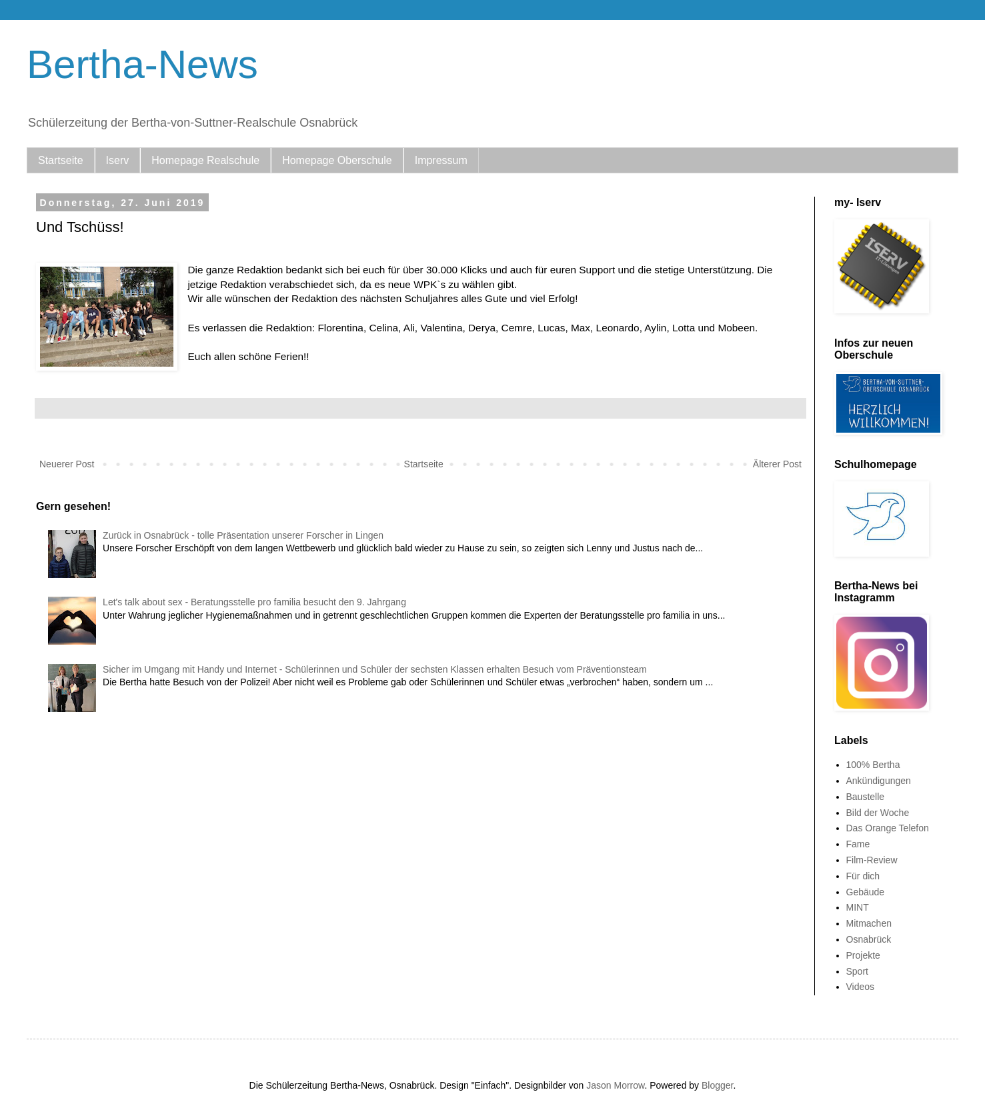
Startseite (60, 160)
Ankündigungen (878, 780)
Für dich (863, 876)
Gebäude (865, 892)
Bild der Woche (878, 812)
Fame (858, 844)
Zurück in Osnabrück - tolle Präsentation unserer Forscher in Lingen (243, 535)
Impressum (441, 160)
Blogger (717, 1085)
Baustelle (865, 796)
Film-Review (872, 860)
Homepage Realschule (205, 160)
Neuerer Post (66, 464)
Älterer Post (777, 464)
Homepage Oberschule (337, 160)
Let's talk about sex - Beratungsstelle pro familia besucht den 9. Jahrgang (254, 602)
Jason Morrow (615, 1085)
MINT (857, 907)
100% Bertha (873, 764)
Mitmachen (869, 923)
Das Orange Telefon (887, 828)
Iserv (117, 160)
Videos (860, 986)
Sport (857, 971)
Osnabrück (869, 939)
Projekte (863, 955)
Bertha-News (142, 64)
